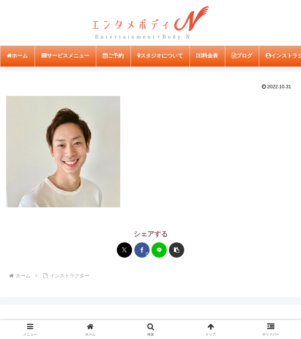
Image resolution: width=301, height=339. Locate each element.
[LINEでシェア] (159, 250)
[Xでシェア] (124, 250)
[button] (176, 250)
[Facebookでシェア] (142, 250)
